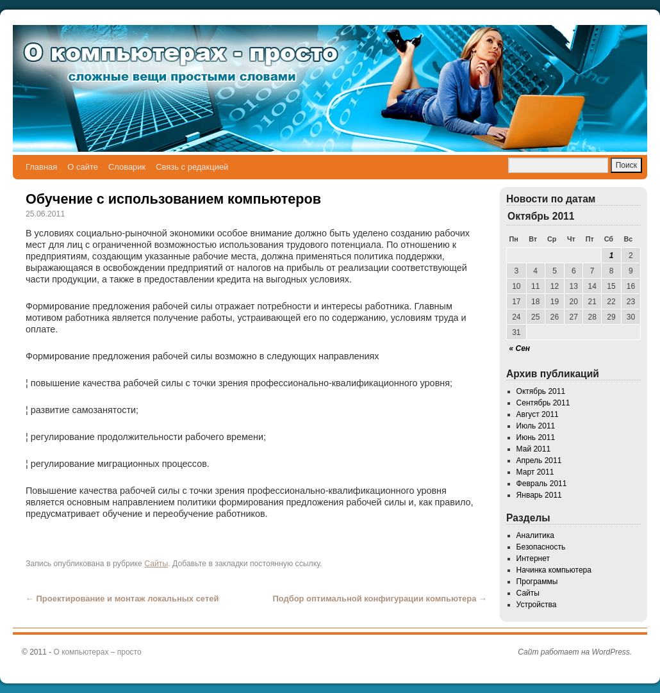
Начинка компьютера (553, 570)
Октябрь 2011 (541, 391)
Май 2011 (533, 448)
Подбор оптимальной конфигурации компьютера (379, 598)
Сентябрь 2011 (543, 402)
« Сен (520, 348)
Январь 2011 (539, 495)
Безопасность (541, 546)
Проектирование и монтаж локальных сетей (122, 598)
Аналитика (535, 535)
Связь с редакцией (192, 167)
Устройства (536, 604)
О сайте (82, 167)
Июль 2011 (536, 425)
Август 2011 (537, 414)
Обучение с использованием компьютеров (173, 199)
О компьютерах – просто (98, 652)
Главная (41, 167)
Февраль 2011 (541, 483)
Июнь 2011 (536, 437)
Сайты (156, 563)
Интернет (533, 558)
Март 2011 (535, 472)
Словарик (126, 167)
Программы (537, 581)
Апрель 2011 (539, 460)
